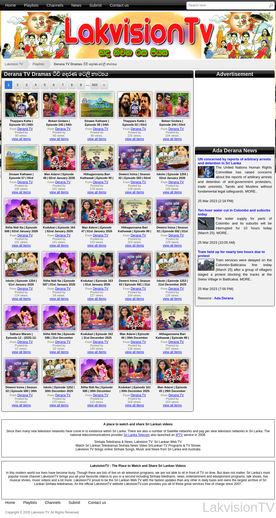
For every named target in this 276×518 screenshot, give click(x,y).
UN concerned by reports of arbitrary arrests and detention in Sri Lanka (234, 161)
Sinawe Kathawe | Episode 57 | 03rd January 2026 (21, 178)
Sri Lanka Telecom (137, 435)
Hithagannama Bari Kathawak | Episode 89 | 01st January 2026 (134, 231)
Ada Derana (223, 298)
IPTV (179, 435)
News (76, 5)
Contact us (119, 5)
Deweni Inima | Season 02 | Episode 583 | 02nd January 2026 (134, 178)
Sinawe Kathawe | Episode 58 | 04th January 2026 (97, 124)
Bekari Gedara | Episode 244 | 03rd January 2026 (172, 124)
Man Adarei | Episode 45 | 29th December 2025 (172, 391)
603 (94, 85)
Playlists (31, 5)
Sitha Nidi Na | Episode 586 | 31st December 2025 (59, 337)
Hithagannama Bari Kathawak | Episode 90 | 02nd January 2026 (97, 178)
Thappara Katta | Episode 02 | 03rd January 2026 (135, 124)
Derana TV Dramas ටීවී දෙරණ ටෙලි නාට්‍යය (85, 64)
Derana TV (25, 129)
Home (10, 5)
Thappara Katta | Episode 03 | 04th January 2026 (21, 124)
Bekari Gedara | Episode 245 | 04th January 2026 (59, 124)
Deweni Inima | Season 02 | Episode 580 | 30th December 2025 (21, 391)
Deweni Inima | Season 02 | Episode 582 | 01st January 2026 (172, 231)
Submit (95, 5)
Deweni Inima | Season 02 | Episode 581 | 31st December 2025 (134, 284)
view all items (21, 139)
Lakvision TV (14, 64)
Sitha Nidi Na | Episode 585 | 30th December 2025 (97, 391)
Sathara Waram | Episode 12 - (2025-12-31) (21, 337)
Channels (55, 5)
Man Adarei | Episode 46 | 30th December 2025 (134, 337)
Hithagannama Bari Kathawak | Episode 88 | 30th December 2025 (172, 337)
